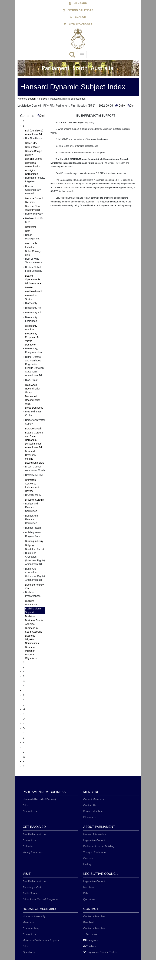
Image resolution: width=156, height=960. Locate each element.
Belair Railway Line (33, 253)
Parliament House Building (98, 846)
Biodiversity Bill (33, 291)
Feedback (89, 922)
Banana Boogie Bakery (33, 153)
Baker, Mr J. (31, 143)
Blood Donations (34, 407)
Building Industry (34, 541)
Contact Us (89, 805)
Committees (30, 811)
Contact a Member (94, 916)
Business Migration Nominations (32, 639)
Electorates (90, 817)
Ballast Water (32, 147)
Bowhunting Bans (34, 462)
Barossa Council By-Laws (34, 200)
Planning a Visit (32, 887)
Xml (131, 105)
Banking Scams (33, 158)
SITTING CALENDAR (78, 10)
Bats (27, 231)
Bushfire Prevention (31, 602)
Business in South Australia (33, 630)
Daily (120, 105)
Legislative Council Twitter (100, 952)
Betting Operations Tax (33, 277)
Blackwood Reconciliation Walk (32, 400)
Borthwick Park (33, 428)
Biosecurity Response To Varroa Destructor (32, 339)
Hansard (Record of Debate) (39, 799)
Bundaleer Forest (34, 549)
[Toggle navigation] (82, 54)
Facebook (90, 934)
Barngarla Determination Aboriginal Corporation (32, 168)
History (87, 864)
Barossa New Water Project (32, 208)
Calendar (28, 846)
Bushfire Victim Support (33, 610)
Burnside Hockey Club (34, 586)
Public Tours (30, 893)
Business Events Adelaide (34, 622)
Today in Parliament (95, 852)
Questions (89, 899)
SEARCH (78, 16)
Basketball (30, 227)
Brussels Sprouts (34, 499)
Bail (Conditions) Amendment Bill (34, 132)
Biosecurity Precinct (31, 327)
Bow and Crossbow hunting (30, 455)
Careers (88, 858)
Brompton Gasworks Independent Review (32, 485)
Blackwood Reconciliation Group (32, 389)
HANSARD (78, 3)
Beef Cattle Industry (31, 245)
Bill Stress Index (34, 283)
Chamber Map (31, 928)
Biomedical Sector (31, 297)
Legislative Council (94, 840)
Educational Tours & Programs (40, 899)
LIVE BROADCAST (78, 23)
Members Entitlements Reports (41, 940)
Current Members (93, 799)
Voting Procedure (33, 852)
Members (88, 887)
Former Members (93, 811)
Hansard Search (27, 98)
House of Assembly (94, 834)
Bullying (29, 545)
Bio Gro (29, 287)
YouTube (90, 946)
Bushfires (30, 616)
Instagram (90, 940)
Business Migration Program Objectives (30, 653)
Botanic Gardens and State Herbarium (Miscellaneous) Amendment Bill (34, 440)
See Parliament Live (34, 834)
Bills (25, 805)
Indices (43, 98)
